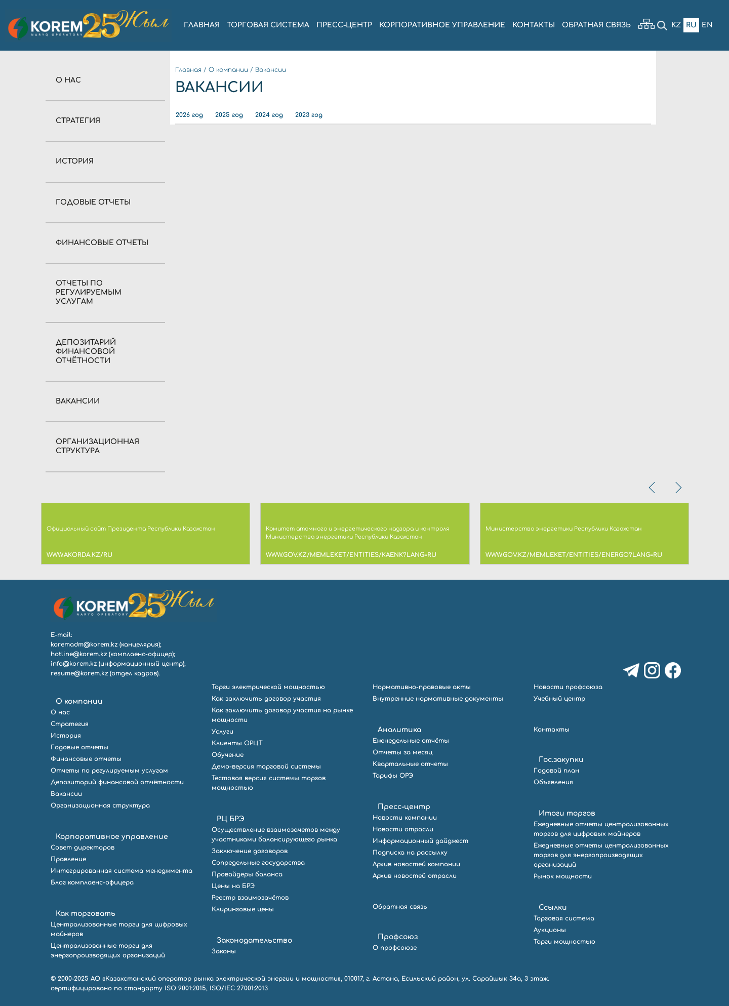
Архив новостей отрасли (415, 875)
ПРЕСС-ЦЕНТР (344, 25)
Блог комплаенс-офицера (92, 882)
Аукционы (550, 930)
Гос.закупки (561, 759)
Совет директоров (82, 847)
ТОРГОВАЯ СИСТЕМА (268, 25)
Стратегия (78, 121)
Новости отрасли (403, 829)
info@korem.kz (74, 663)
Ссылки (553, 907)
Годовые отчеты (93, 202)
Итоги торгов (567, 813)
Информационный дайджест (420, 840)
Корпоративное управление (112, 836)
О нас (68, 80)
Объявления (553, 782)
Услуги (222, 731)
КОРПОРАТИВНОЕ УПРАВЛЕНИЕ (442, 25)
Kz (676, 25)
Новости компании (405, 817)
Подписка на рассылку (410, 852)
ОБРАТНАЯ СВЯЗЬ (596, 25)
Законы (224, 951)
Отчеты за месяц (402, 752)
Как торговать (85, 913)
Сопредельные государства (258, 862)
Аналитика (399, 730)
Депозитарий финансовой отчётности (86, 352)
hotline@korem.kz (79, 654)
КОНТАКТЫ (533, 25)
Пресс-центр (404, 807)
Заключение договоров (250, 851)
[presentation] (653, 487)
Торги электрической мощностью (268, 687)
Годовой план (556, 770)
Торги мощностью (564, 941)
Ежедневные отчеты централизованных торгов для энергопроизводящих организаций (601, 855)
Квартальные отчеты (410, 764)
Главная (188, 69)
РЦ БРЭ (231, 819)
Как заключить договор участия (266, 698)
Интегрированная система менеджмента (121, 870)
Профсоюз (398, 937)
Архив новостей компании (416, 864)
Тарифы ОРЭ (393, 775)
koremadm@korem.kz (84, 644)
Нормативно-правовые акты (422, 687)
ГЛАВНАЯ (202, 25)
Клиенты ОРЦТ (237, 743)
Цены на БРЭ (233, 886)
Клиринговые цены (243, 909)
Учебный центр (559, 698)
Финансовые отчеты (102, 243)
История (75, 161)
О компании (228, 69)
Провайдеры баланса (247, 874)
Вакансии (78, 401)
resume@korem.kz (79, 673)
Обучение (228, 754)
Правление (68, 859)
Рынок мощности (563, 876)
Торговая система (564, 918)
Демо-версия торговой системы (266, 766)
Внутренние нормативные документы (438, 698)
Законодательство (254, 940)
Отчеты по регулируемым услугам (89, 292)
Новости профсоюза (568, 687)
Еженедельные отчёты (411, 740)
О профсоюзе (395, 947)
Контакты (552, 729)
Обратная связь (400, 906)
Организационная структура (100, 805)
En (707, 25)
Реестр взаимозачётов (250, 897)
